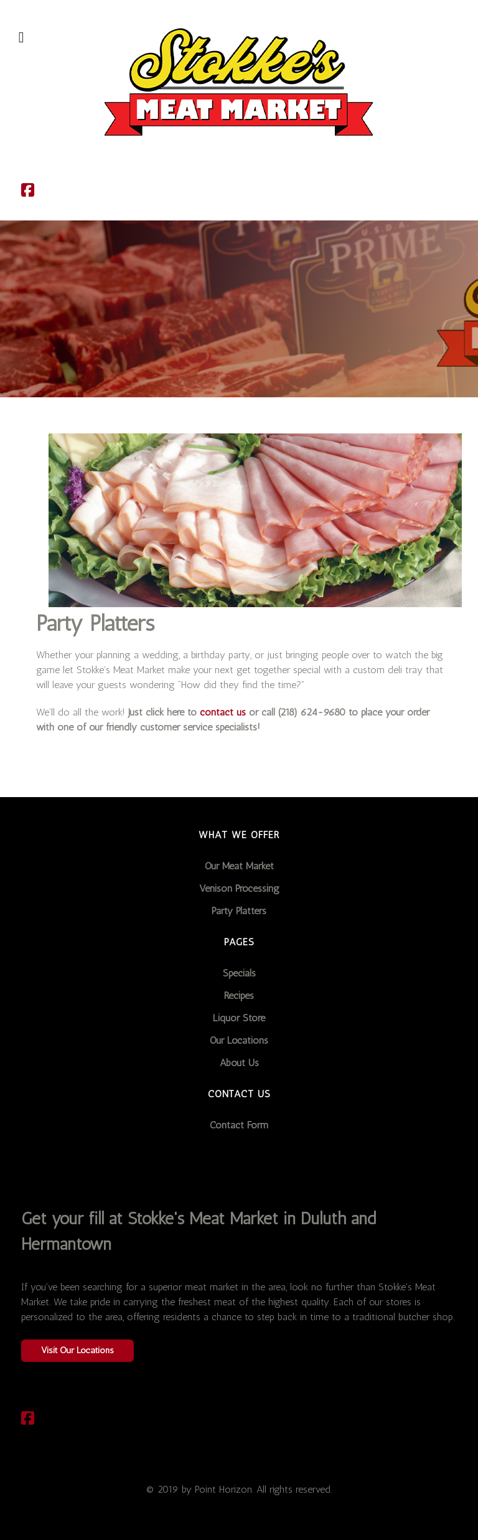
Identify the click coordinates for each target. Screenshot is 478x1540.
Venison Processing (239, 888)
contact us (223, 712)
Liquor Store (239, 1018)
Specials (239, 973)
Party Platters (239, 911)
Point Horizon (223, 1489)
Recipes (239, 995)
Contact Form (239, 1125)
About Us (239, 1063)
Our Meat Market (239, 866)
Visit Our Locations (77, 1350)
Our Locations (239, 1040)
